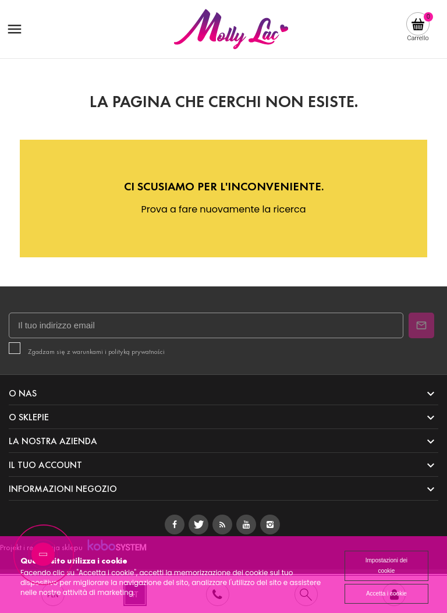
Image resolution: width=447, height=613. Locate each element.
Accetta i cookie (386, 593)
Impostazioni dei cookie (386, 565)
